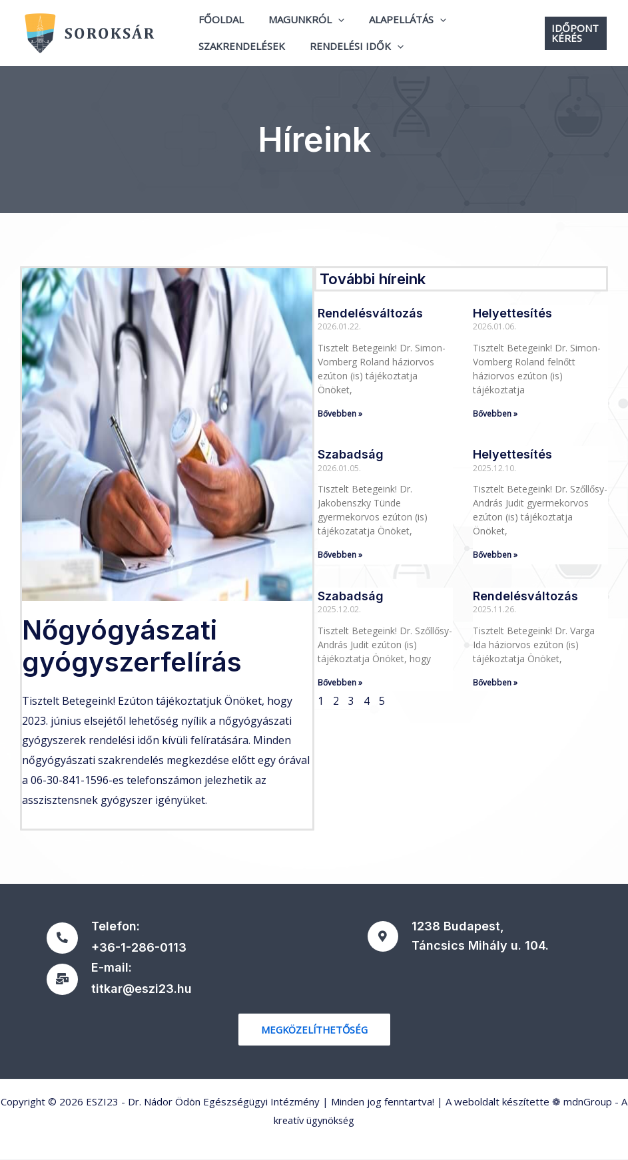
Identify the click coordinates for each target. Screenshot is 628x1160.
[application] (331, 24)
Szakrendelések (239, 42)
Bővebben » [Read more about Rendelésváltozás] (340, 413)
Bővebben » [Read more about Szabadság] (340, 554)
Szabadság (351, 454)
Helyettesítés (512, 313)
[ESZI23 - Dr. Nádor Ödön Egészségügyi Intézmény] (96, 32)
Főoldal (219, 23)
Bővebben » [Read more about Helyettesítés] (495, 413)
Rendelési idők (350, 42)
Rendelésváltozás (370, 313)
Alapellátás (396, 24)
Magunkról (300, 24)
